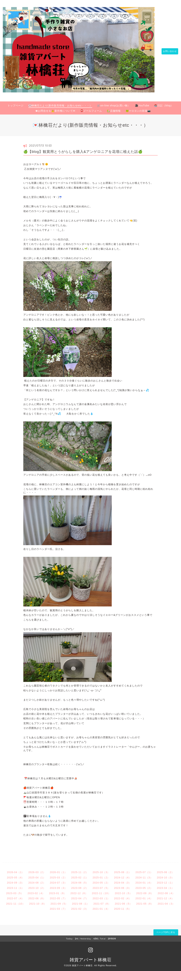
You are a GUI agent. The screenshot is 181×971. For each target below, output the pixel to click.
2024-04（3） (122, 880)
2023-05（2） (144, 886)
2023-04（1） (165, 886)
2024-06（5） (79, 880)
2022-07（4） (15, 896)
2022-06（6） (36, 896)
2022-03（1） (101, 896)
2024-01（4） (144, 880)
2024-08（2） (36, 880)
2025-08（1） (122, 870)
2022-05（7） (58, 896)
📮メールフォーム (91, 108)
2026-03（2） (36, 870)
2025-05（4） (15, 875)
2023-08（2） (79, 886)
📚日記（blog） (163, 103)
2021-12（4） (165, 896)
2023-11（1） (15, 886)
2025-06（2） (165, 870)
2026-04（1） (15, 870)
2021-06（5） (123, 901)
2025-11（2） (79, 870)
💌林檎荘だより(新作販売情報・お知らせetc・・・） (60, 103)
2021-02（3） (79, 906)
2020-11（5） (122, 906)
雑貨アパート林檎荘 (91, 957)
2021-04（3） (166, 901)
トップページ (16, 103)
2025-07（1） (144, 870)
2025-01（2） (101, 875)
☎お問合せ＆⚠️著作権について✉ (55, 108)
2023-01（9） (57, 891)
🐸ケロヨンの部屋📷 (138, 108)
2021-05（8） (144, 901)
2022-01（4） (144, 896)
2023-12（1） (165, 880)
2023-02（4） (36, 891)
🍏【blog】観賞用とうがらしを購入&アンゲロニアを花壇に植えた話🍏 (83, 150)
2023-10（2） (36, 886)
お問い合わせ (168, 50)
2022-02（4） (122, 896)
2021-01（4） (101, 906)
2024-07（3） (58, 880)
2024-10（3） (165, 875)
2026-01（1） (58, 870)
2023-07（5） (101, 886)
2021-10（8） (37, 901)
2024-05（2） (101, 880)
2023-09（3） (58, 886)
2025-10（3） (101, 870)
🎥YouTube (142, 103)
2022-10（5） (123, 891)
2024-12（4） (122, 875)
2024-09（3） (15, 880)
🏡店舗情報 (114, 108)
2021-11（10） (15, 901)
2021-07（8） (101, 901)
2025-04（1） (36, 875)
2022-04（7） (79, 896)
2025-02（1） (79, 875)
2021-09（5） (59, 901)
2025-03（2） (58, 875)
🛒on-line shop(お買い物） (113, 103)
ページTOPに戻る (165, 930)
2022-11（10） (101, 891)
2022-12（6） (78, 891)
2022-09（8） (144, 891)
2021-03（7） (58, 906)
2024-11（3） (144, 875)
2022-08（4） (166, 891)
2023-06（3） (122, 886)
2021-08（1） (80, 901)
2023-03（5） (14, 891)
